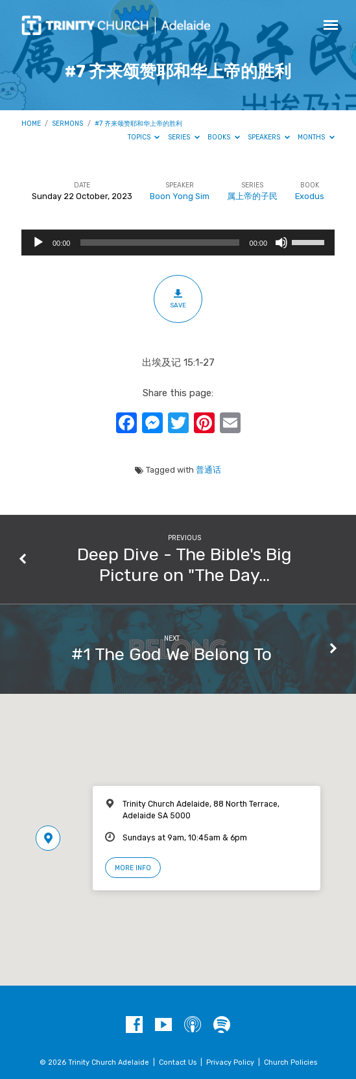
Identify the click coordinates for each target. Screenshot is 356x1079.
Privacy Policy (230, 1062)
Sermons (67, 123)
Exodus (309, 196)
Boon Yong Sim (179, 196)
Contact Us (177, 1062)
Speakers (269, 137)
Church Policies (290, 1062)
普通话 (208, 470)
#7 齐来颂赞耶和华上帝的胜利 (138, 123)
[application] (178, 242)
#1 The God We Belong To (171, 654)
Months (316, 137)
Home (31, 123)
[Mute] (281, 242)
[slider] (159, 242)
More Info (133, 868)
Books (224, 137)
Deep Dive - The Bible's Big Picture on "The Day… (184, 565)
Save (178, 298)
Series (184, 137)
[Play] (38, 242)
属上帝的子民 (252, 196)
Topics (144, 137)
